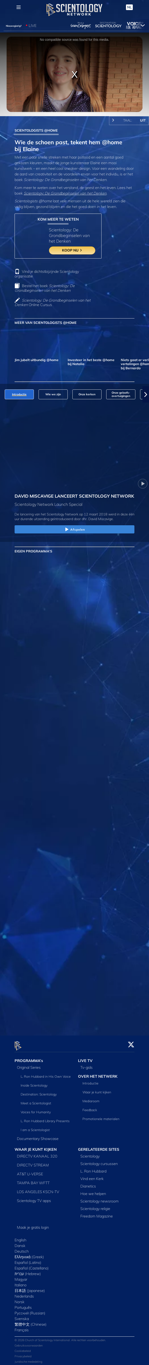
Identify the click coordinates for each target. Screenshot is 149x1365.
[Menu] (18, 7)
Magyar (21, 1276)
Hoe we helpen (93, 1191)
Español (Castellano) (32, 1265)
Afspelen (74, 530)
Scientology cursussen (99, 1161)
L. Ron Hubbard (93, 1168)
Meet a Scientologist (36, 1101)
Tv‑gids (86, 1064)
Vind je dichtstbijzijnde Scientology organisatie (47, 273)
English (20, 1237)
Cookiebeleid (23, 1348)
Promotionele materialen (100, 1116)
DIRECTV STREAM (33, 1162)
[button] (145, 394)
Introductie (90, 1081)
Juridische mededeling (28, 1359)
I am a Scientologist (35, 1127)
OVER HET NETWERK (98, 1073)
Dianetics (88, 1183)
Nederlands (24, 1293)
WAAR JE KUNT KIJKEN (36, 1146)
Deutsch (22, 1248)
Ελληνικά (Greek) (29, 1254)
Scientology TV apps (34, 1198)
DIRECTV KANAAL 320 (37, 1153)
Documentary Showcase (38, 1136)
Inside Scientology (34, 1083)
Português (23, 1304)
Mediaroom (90, 1098)
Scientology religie (95, 1206)
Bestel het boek (45, 287)
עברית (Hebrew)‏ (28, 1271)
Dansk (20, 1243)
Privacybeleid (23, 1353)
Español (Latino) (28, 1260)
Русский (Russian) (30, 1310)
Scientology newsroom (99, 1198)
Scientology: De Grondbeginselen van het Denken (65, 193)
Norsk (19, 1299)
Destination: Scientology (39, 1092)
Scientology (90, 1153)
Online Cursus (52, 302)
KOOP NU (72, 250)
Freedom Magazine (96, 1213)
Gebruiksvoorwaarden (29, 1343)
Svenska (22, 1316)
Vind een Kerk (92, 1176)
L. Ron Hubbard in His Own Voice (46, 1074)
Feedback (89, 1107)
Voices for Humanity (36, 1109)
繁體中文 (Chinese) (31, 1321)
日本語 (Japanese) (30, 1288)
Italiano (21, 1282)
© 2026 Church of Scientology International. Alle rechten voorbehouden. (60, 1337)
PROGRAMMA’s (29, 1058)
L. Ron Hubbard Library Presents (45, 1118)
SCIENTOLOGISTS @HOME (36, 130)
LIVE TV (85, 1058)
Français (22, 1327)
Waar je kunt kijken (96, 1090)
